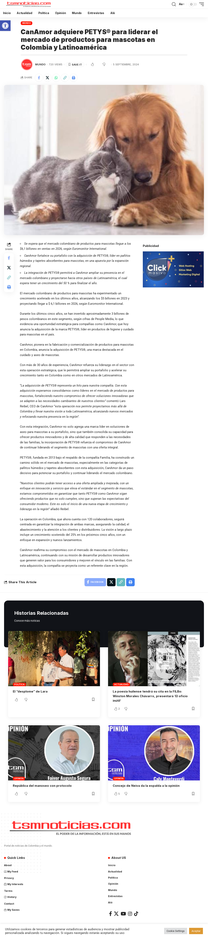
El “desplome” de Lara (30, 691)
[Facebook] (110, 913)
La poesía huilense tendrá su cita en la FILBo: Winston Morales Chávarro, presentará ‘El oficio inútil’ (150, 695)
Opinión (18, 778)
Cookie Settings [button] (176, 931)
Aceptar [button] (196, 931)
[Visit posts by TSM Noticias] (27, 64)
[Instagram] (130, 913)
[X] (116, 913)
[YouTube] (123, 913)
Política (19, 684)
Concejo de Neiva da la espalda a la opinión (146, 785)
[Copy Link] (65, 78)
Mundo (26, 23)
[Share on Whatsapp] (56, 78)
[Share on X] (47, 78)
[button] (5, 25)
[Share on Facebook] (39, 78)
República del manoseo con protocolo (42, 785)
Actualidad (121, 684)
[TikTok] (136, 913)
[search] (174, 4)
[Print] (74, 78)
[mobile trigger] (200, 4)
